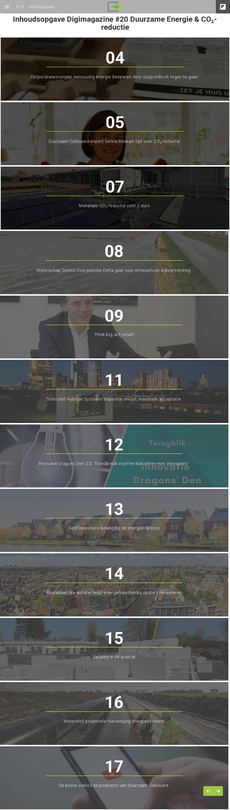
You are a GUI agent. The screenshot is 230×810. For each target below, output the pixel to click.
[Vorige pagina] (208, 791)
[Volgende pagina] (218, 791)
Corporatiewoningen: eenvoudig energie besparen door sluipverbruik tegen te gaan (115, 76)
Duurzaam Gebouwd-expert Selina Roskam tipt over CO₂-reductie (115, 141)
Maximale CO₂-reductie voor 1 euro (115, 205)
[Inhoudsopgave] (6, 6)
